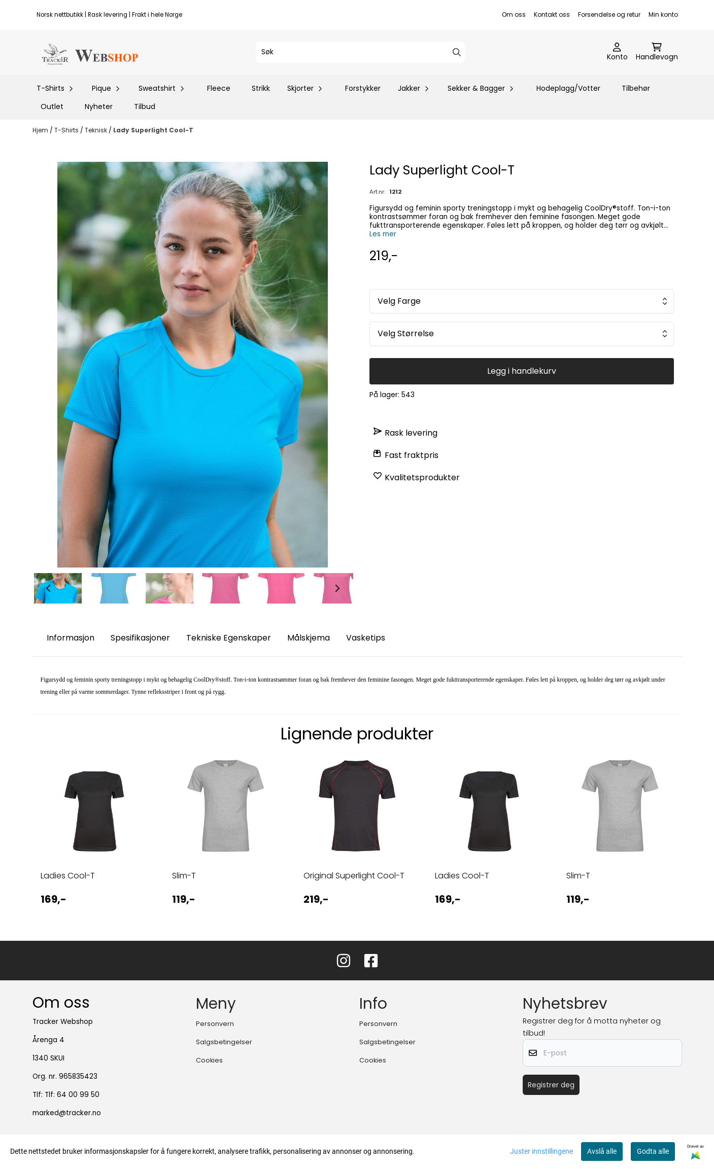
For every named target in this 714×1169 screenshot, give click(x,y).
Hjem (41, 130)
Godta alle (653, 1151)
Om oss (514, 14)
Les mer (382, 234)
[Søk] (360, 52)
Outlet (52, 106)
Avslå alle (602, 1151)
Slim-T (184, 875)
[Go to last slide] (49, 588)
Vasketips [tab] (365, 638)
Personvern (215, 1023)
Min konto (663, 14)
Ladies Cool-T (68, 875)
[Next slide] (337, 588)
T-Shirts (67, 130)
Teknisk (97, 130)
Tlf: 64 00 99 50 (72, 1095)
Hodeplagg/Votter (568, 88)
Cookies (209, 1060)
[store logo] (89, 52)
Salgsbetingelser (224, 1042)
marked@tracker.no (66, 1113)
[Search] (457, 52)
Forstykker (363, 88)
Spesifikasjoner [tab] (140, 638)
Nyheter (99, 106)
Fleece (218, 88)
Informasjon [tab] (70, 638)
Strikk (261, 88)
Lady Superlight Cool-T (153, 130)
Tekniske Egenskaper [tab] (228, 638)
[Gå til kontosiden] (617, 52)
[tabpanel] (94, 839)
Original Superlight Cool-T (353, 875)
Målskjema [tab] (308, 638)
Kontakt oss (552, 14)
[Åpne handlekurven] (657, 52)
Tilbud (144, 106)
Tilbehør (636, 88)
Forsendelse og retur (609, 14)
